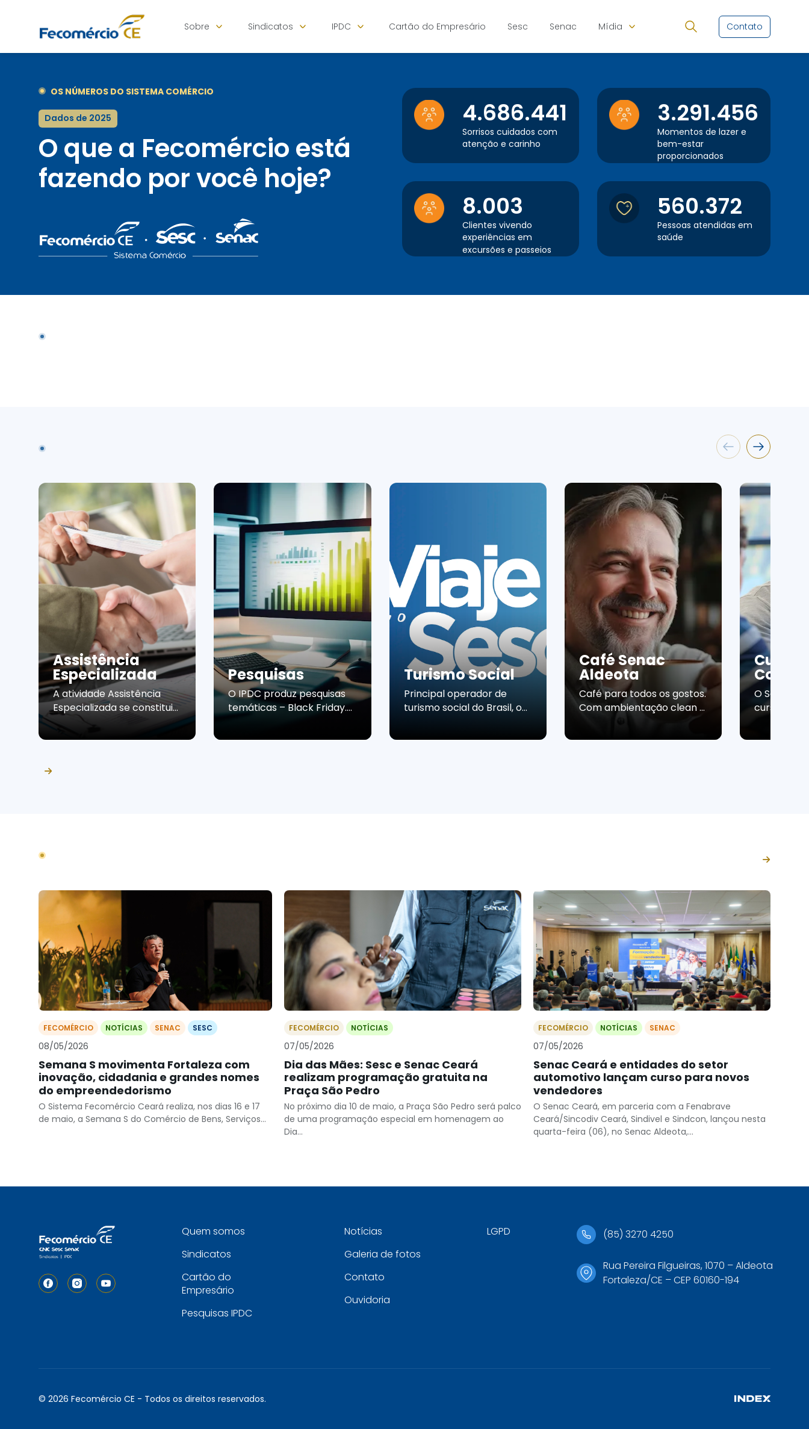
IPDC (341, 26)
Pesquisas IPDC (217, 1313)
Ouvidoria (367, 1300)
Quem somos (213, 1231)
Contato (364, 1277)
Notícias (363, 1231)
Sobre (196, 26)
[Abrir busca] (691, 26)
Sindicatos (270, 26)
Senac (563, 26)
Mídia (610, 26)
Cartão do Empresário (437, 26)
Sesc (517, 26)
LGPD (498, 1231)
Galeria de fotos (382, 1254)
